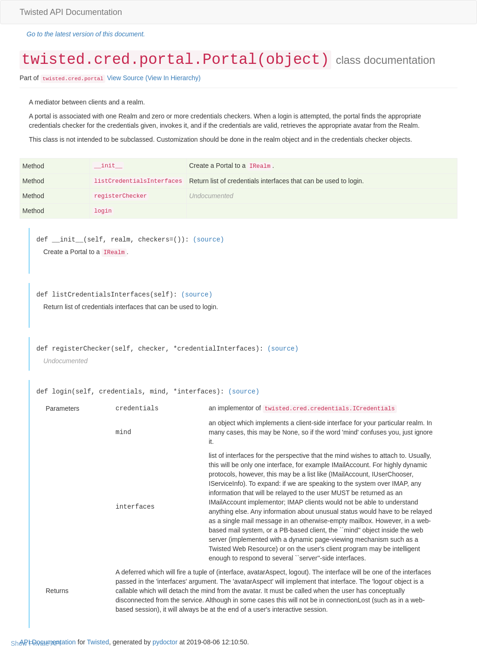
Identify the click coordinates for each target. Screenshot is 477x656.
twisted (53, 79)
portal (93, 79)
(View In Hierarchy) (173, 78)
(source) (208, 239)
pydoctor (164, 642)
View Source (125, 78)
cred (74, 79)
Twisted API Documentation (71, 12)
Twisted (98, 642)
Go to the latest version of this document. (86, 34)
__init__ (108, 166)
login (103, 211)
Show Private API (36, 643)
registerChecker (120, 196)
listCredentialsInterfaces (138, 181)
